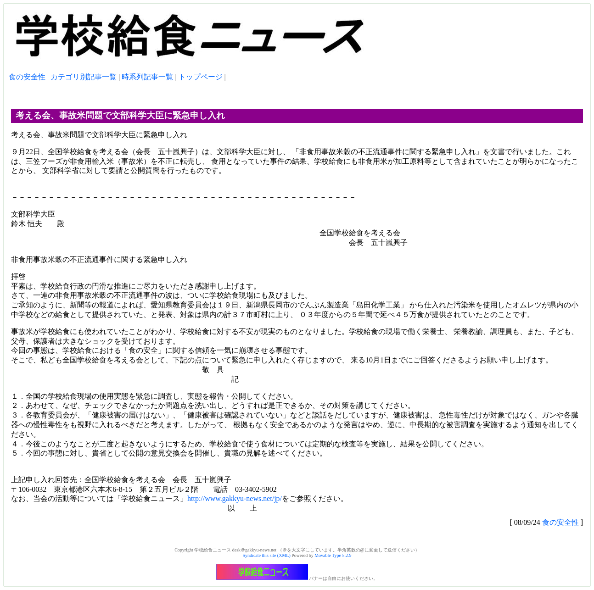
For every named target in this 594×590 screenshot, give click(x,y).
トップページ (201, 77)
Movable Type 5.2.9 (332, 555)
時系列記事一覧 (147, 77)
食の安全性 (27, 77)
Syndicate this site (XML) (267, 555)
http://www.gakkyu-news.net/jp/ (234, 498)
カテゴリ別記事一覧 (83, 77)
